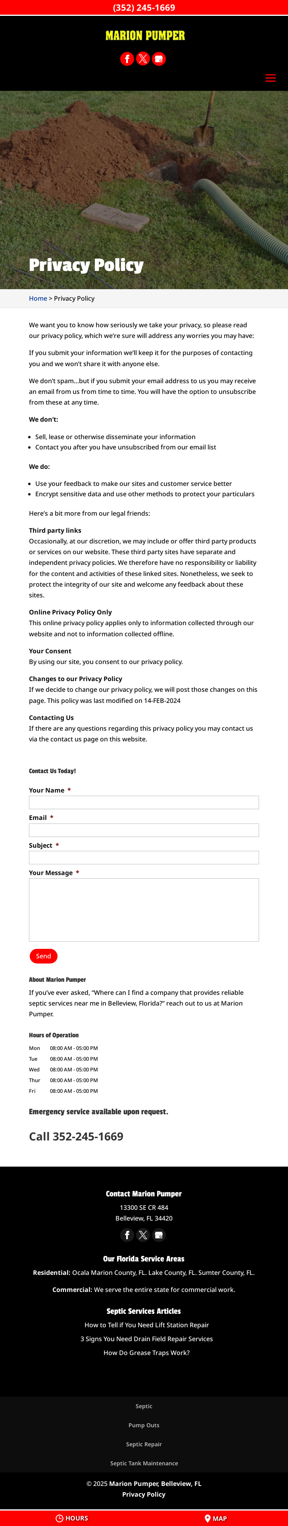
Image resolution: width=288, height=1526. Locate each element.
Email (41, 818)
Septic (144, 1406)
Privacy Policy (143, 1494)
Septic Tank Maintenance (144, 1463)
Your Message (54, 873)
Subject (44, 845)
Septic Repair (144, 1444)
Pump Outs (144, 1425)
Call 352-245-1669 (76, 1136)
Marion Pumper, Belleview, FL (155, 1483)
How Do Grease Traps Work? (147, 1352)
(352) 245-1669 (144, 7)
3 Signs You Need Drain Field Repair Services (147, 1338)
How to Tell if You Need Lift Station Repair (146, 1325)
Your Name (50, 790)
